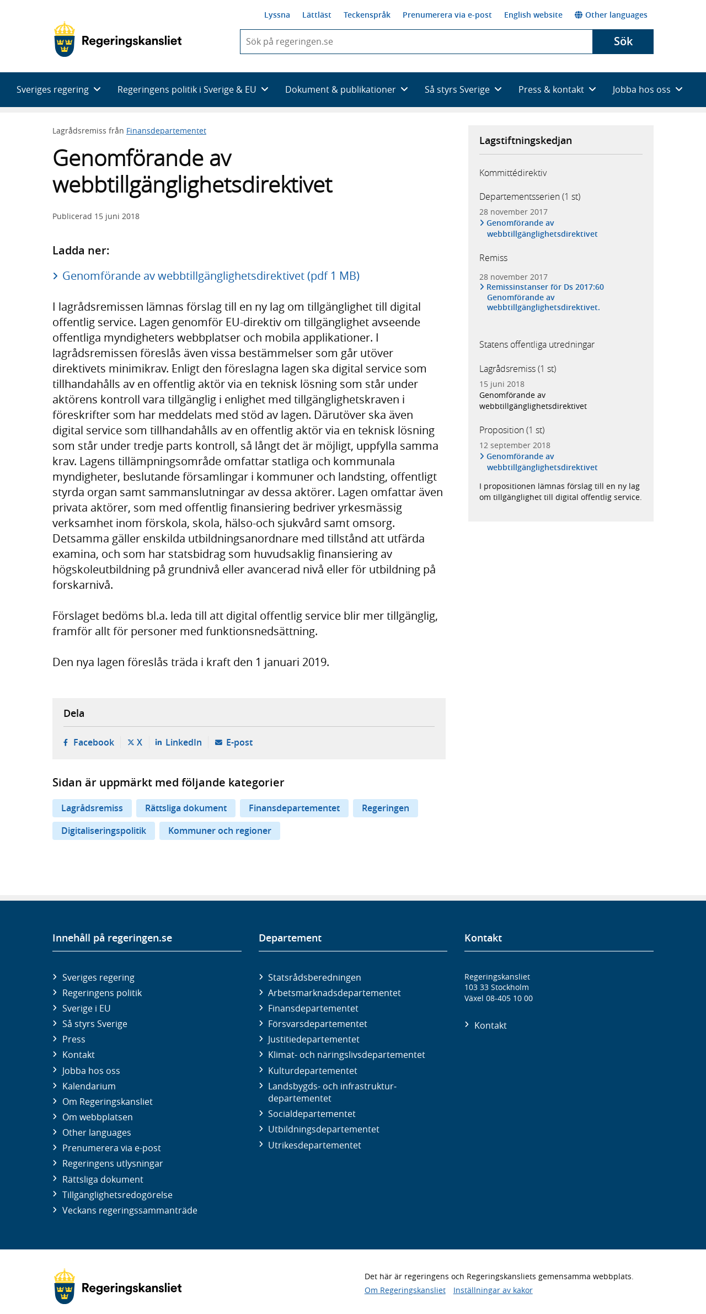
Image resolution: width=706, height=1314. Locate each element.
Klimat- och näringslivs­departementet (346, 1055)
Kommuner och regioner (219, 830)
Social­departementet (312, 1114)
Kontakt (78, 1055)
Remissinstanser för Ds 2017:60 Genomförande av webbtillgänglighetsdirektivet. (545, 297)
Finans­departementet (313, 1008)
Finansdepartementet (166, 130)
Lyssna (277, 14)
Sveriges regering (98, 977)
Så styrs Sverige (94, 1024)
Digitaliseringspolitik (103, 830)
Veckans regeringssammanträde (129, 1210)
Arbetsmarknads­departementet (334, 993)
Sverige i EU (86, 1008)
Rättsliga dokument (186, 808)
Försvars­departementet (317, 1024)
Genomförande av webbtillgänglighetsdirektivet (542, 228)
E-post (239, 742)
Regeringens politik (102, 993)
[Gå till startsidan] (117, 39)
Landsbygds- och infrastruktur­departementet (332, 1092)
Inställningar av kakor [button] (493, 1290)
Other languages (611, 14)
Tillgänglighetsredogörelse (117, 1195)
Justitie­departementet (314, 1039)
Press (73, 1039)
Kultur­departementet (312, 1071)
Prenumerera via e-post (447, 14)
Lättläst (316, 14)
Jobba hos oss (91, 1071)
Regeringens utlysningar (112, 1163)
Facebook (93, 742)
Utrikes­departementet (314, 1145)
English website (533, 14)
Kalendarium (89, 1086)
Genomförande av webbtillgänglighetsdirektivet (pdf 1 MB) (211, 275)
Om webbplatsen (97, 1117)
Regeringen (385, 808)
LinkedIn (183, 742)
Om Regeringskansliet (107, 1101)
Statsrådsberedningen (314, 977)
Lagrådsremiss (92, 808)
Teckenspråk (367, 14)
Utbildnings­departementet (323, 1129)
